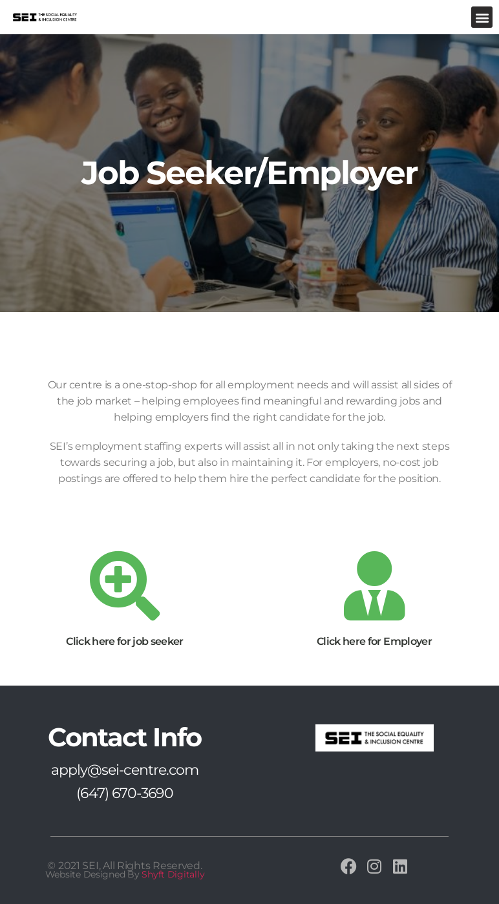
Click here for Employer (374, 641)
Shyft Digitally (173, 874)
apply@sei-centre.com (125, 770)
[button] (482, 17)
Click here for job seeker (124, 641)
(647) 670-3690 (124, 793)
